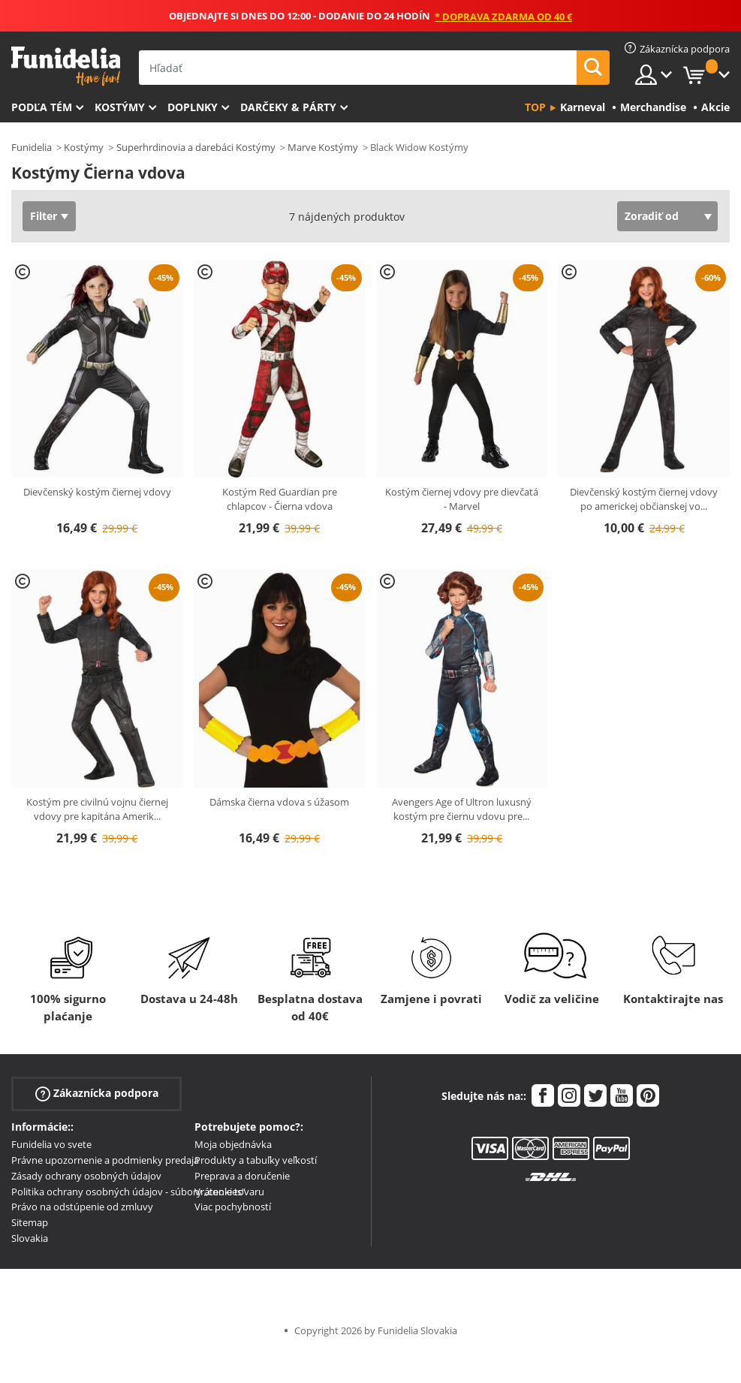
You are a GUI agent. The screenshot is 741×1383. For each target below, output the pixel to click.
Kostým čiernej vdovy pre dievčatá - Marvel (461, 499)
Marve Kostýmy (323, 147)
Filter (43, 216)
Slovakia (29, 1238)
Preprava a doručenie (242, 1176)
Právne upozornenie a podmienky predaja (105, 1160)
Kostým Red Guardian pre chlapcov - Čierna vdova (279, 499)
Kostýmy (120, 107)
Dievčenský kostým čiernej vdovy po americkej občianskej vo (644, 499)
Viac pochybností (232, 1206)
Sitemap (29, 1222)
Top (535, 107)
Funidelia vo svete (51, 1144)
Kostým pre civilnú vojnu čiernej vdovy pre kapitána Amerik (97, 809)
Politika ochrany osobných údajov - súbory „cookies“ (128, 1191)
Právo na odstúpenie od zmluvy (82, 1206)
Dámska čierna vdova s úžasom (279, 802)
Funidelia (31, 147)
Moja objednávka (233, 1144)
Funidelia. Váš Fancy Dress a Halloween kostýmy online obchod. (65, 66)
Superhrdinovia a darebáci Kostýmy (196, 147)
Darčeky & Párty (288, 107)
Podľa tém (41, 107)
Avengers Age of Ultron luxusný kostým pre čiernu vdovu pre (462, 809)
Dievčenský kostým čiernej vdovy (97, 492)
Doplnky (192, 107)
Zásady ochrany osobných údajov (86, 1176)
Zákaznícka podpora (96, 1093)
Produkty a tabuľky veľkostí (255, 1160)
